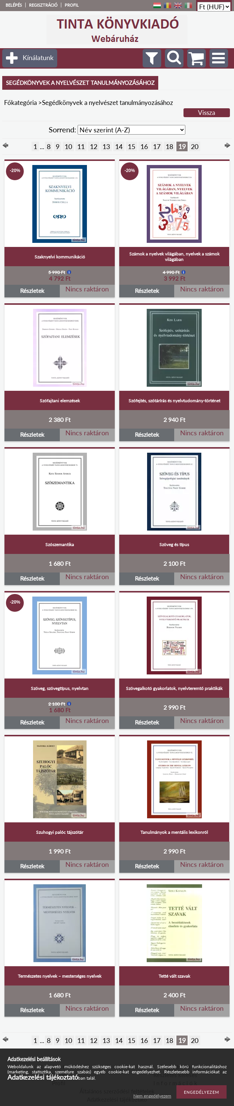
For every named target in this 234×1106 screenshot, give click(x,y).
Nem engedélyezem (152, 1096)
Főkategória (20, 102)
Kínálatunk (38, 57)
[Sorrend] (131, 130)
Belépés (14, 5)
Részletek (32, 290)
